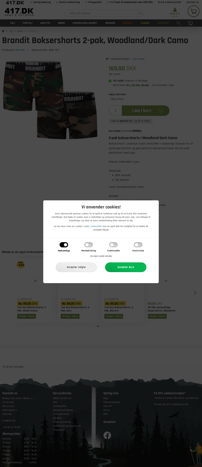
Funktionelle (113, 250)
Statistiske (138, 250)
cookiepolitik (95, 226)
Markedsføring (88, 250)
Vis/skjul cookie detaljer (101, 256)
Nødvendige (64, 250)
